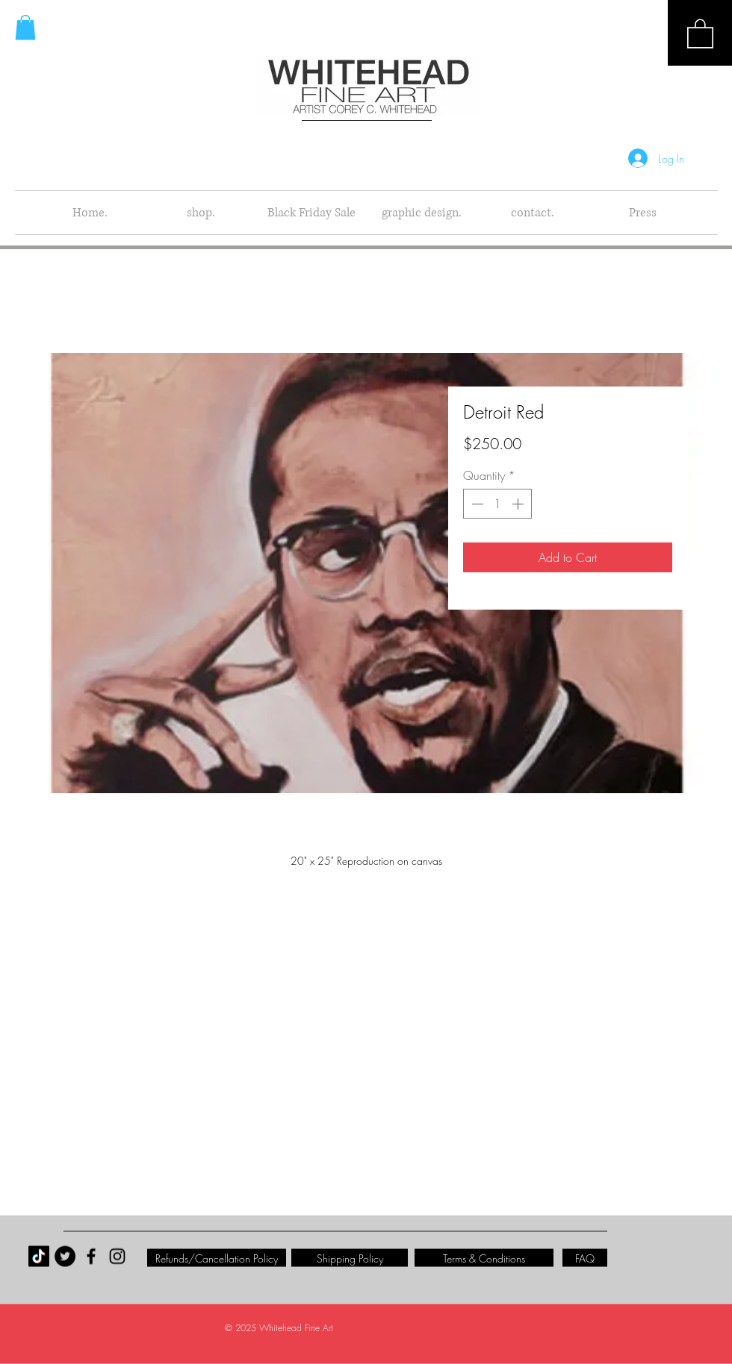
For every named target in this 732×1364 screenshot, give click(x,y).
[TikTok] (38, 1256)
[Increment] (519, 503)
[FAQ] (584, 1258)
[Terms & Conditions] (484, 1258)
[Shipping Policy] (349, 1258)
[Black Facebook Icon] (91, 1256)
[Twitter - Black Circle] (65, 1256)
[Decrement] (475, 503)
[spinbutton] (497, 503)
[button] (700, 33)
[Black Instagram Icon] (117, 1256)
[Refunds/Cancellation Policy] (216, 1258)
